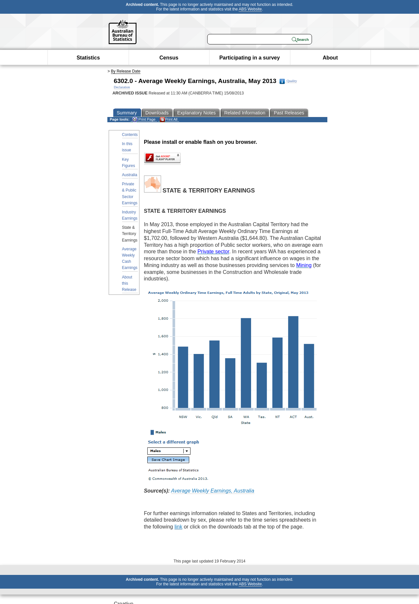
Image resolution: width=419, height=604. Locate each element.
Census (168, 57)
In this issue (127, 147)
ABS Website (250, 9)
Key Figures (128, 162)
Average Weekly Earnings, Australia (212, 491)
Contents (130, 134)
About (330, 57)
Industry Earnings (129, 215)
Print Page (143, 119)
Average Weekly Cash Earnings (129, 258)
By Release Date (125, 71)
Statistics (88, 57)
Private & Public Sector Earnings (129, 193)
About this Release (129, 283)
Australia (129, 175)
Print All (168, 119)
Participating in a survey (249, 57)
